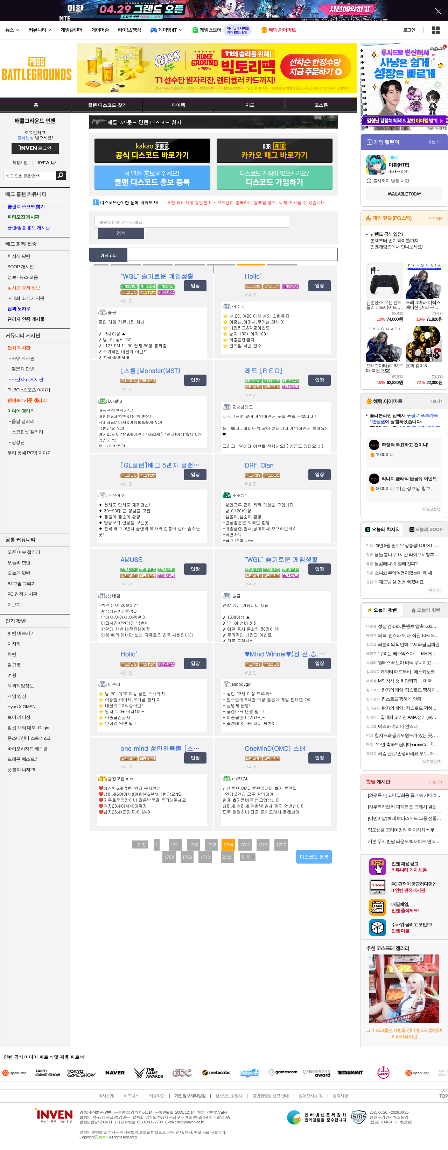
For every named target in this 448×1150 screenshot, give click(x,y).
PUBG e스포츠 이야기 (28, 390)
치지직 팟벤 (18, 256)
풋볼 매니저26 (21, 769)
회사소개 (106, 1095)
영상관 (15, 442)
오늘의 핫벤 (18, 562)
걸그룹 (14, 664)
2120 (227, 857)
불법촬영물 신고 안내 (270, 1095)
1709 (187, 857)
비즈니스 (131, 1095)
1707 (281, 844)
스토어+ (435, 218)
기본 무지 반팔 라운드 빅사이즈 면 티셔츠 (405, 841)
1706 (263, 844)
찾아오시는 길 (310, 1095)
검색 (61, 175)
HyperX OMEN (21, 706)
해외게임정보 (20, 685)
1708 (169, 857)
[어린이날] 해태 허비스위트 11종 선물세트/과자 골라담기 (405, 818)
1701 (175, 844)
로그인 (409, 30)
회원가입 (20, 163)
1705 (245, 844)
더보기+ (434, 142)
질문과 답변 (20, 369)
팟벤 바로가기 (21, 633)
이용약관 (156, 1095)
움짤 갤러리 (20, 421)
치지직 (14, 643)
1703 (211, 844)
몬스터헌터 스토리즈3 (28, 738)
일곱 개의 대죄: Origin (28, 727)
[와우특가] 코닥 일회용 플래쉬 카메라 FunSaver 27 (405, 795)
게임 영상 (16, 696)
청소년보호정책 (228, 1095)
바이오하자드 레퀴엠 (27, 748)
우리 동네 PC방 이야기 (29, 452)
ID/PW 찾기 (48, 163)
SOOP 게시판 (20, 266)
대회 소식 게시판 (25, 298)
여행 (11, 675)
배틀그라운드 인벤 (35, 120)
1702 (193, 844)
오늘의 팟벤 (18, 573)
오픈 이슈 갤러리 (23, 552)
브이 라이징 (18, 717)
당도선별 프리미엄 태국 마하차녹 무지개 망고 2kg (405, 829)
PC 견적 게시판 (22, 594)
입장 (195, 285)
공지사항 (340, 1095)
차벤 (11, 654)
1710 (205, 857)
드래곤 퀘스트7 (22, 759)
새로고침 (430, 509)
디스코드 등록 (314, 856)
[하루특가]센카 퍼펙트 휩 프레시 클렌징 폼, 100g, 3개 (405, 806)
